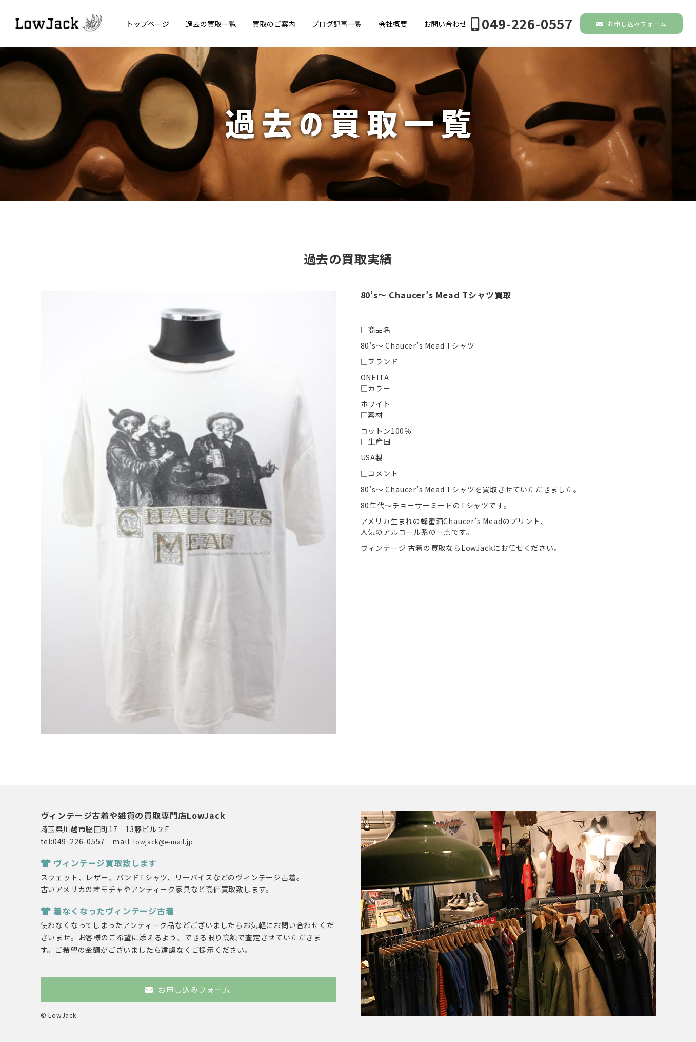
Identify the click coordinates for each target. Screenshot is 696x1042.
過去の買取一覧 (211, 23)
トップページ (147, 23)
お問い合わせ (445, 23)
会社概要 (393, 23)
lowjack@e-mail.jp (163, 841)
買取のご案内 (273, 23)
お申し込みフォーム (631, 23)
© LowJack (58, 1015)
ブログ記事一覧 (337, 23)
